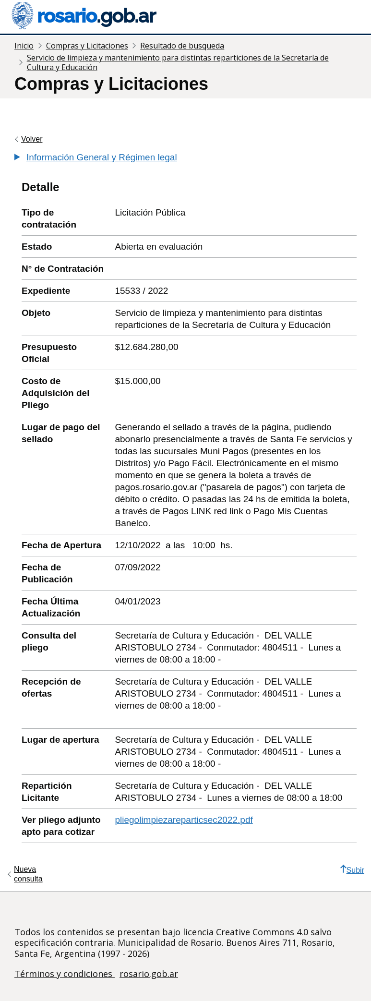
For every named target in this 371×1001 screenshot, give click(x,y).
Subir (352, 869)
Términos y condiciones (64, 973)
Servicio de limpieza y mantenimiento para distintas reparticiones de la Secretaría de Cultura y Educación (178, 62)
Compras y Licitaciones (87, 45)
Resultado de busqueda (182, 45)
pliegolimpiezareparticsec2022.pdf (183, 820)
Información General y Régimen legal (101, 157)
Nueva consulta (28, 874)
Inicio (24, 45)
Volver (31, 139)
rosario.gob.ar (149, 973)
